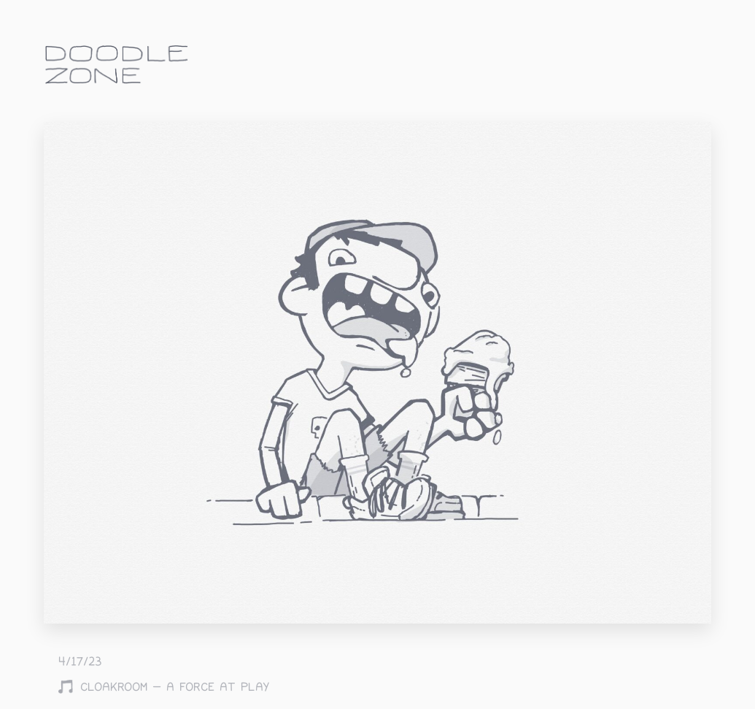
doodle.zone (117, 64)
